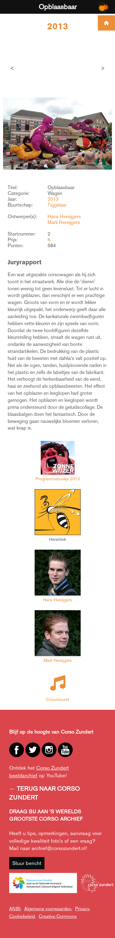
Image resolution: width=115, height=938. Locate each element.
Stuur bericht (26, 863)
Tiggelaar (57, 205)
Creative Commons (58, 916)
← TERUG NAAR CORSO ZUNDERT (44, 793)
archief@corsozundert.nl (59, 848)
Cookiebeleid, (22, 916)
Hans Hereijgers (64, 216)
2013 (53, 199)
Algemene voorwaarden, (48, 908)
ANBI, (15, 908)
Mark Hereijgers (64, 222)
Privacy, (82, 908)
